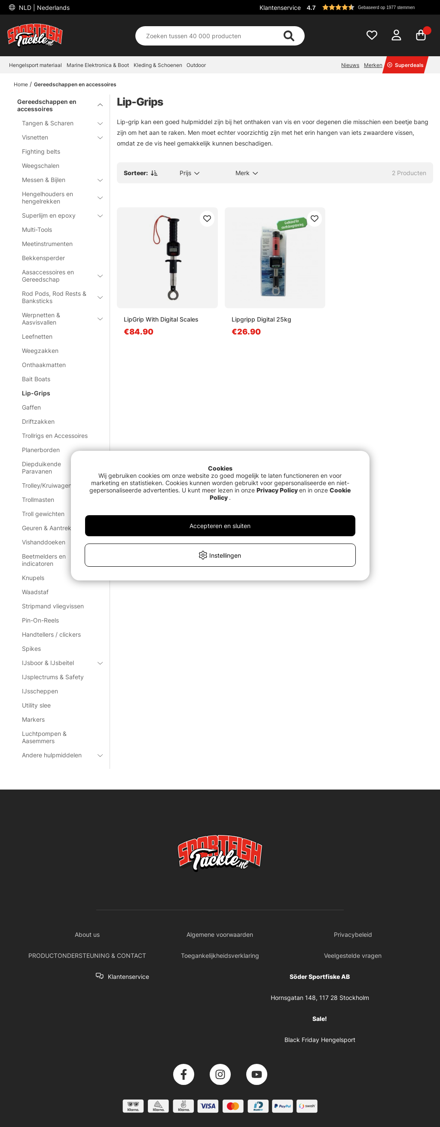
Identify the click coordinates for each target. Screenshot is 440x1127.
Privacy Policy (277, 490)
